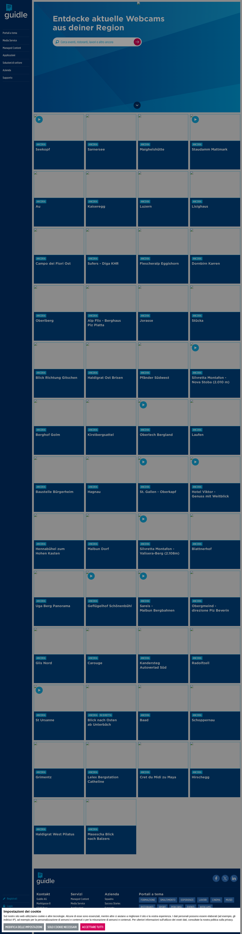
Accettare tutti (92, 927)
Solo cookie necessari (62, 927)
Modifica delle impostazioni (23, 927)
